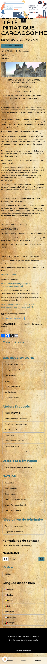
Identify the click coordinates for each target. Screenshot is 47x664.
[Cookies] (5, 659)
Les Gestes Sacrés (12, 435)
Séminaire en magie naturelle (16, 452)
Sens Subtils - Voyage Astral (16, 424)
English (9, 595)
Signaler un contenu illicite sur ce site (23, 640)
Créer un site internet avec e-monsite (23, 636)
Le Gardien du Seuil (12, 392)
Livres (7, 381)
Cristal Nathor (10, 375)
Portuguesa (10, 623)
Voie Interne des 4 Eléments (16, 419)
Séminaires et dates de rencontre (18, 467)
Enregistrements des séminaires (17, 370)
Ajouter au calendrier (12, 46)
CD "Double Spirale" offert (15, 499)
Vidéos (8, 574)
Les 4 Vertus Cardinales (14, 441)
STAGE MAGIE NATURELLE (13, 318)
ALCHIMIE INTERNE (12, 413)
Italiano (9, 606)
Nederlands (11, 617)
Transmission (10, 494)
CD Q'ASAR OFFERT (13, 510)
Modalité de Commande (15, 364)
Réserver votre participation (16, 526)
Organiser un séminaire (14, 532)
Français (9, 589)
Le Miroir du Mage (12, 446)
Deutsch (9, 612)
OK (41, 559)
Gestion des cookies (23, 650)
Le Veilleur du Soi (12, 397)
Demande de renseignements (17, 545)
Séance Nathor (11, 488)
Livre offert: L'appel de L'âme (17, 505)
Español (9, 600)
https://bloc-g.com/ (9, 275)
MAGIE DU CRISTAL (13, 430)
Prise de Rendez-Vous (14, 349)
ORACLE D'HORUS (12, 386)
